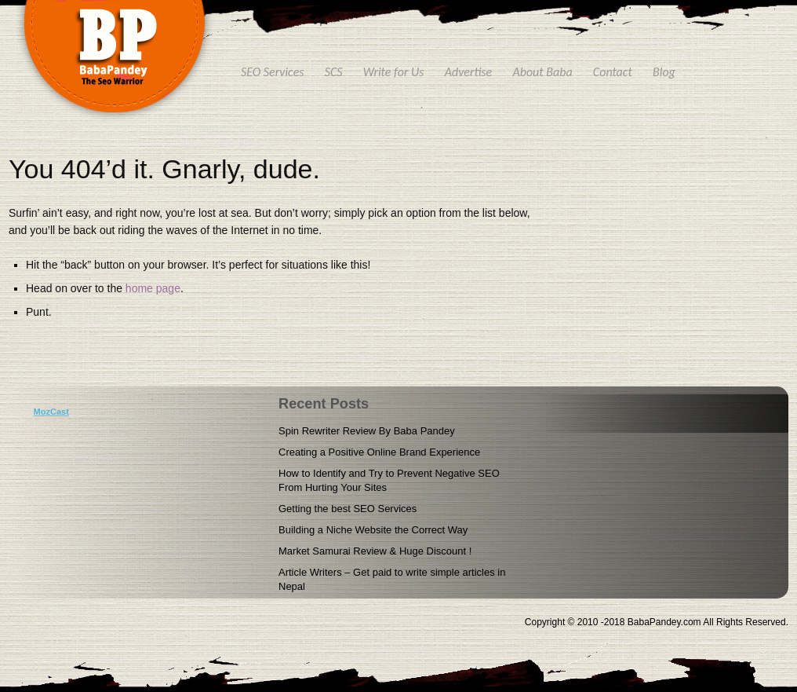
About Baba (542, 71)
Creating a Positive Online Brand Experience (379, 452)
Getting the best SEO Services (347, 508)
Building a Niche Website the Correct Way (373, 530)
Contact (612, 71)
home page (153, 288)
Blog (664, 71)
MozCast (51, 411)
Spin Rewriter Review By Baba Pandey (366, 431)
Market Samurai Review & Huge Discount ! (374, 551)
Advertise (469, 71)
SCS (334, 71)
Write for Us (393, 71)
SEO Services (272, 71)
